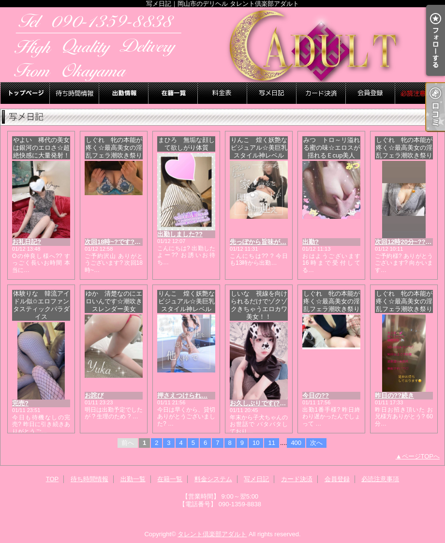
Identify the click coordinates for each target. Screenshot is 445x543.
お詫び (94, 395)
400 (296, 442)
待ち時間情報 (74, 93)
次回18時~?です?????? (119, 241)
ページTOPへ (421, 456)
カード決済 (321, 93)
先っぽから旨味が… (258, 241)
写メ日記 (272, 93)
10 (255, 442)
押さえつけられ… (182, 395)
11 (271, 442)
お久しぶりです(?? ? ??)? (267, 403)
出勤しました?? (180, 234)
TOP (25, 93)
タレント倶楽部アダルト (212, 534)
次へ (316, 442)
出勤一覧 (123, 93)
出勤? (310, 241)
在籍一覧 (173, 93)
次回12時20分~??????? (410, 241)
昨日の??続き (394, 395)
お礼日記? (26, 241)
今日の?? (315, 395)
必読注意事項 (420, 93)
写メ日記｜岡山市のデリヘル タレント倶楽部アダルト (222, 44)
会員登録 (370, 93)
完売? (20, 403)
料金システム (222, 93)
